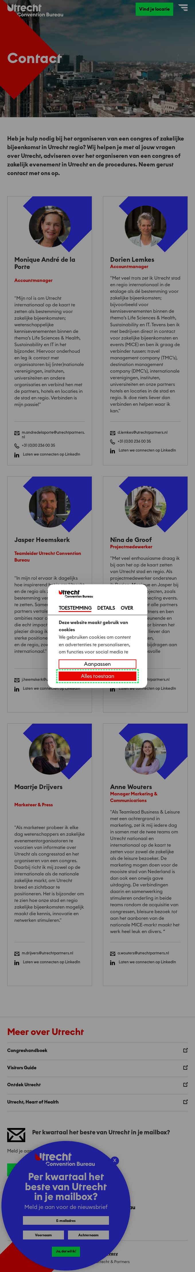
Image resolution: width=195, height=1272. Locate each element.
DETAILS (106, 608)
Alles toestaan (97, 676)
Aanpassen (97, 664)
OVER (127, 608)
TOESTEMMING (75, 608)
